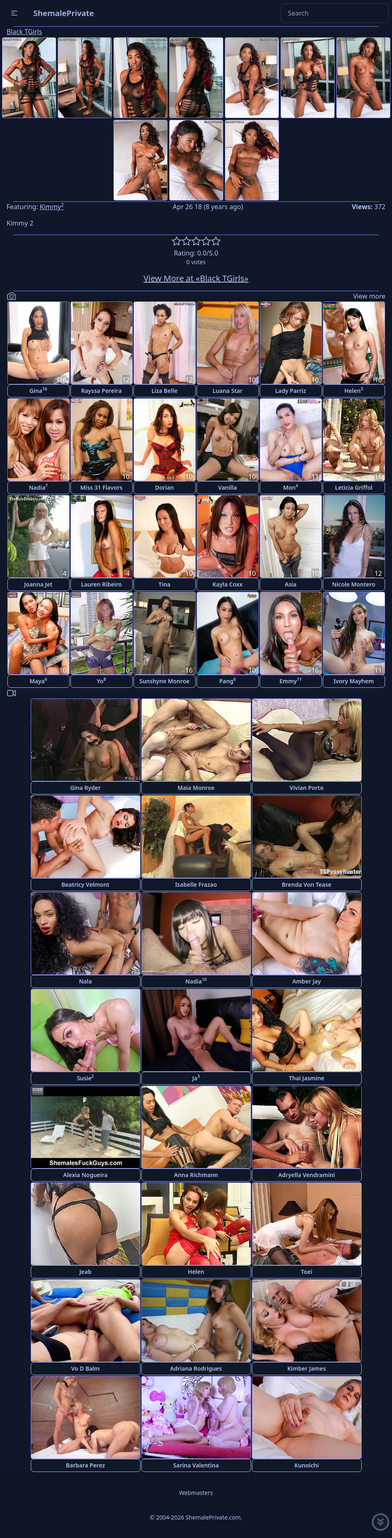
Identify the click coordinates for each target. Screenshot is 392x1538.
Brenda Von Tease (306, 884)
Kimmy (52, 206)
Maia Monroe (195, 788)
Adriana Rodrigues (196, 1368)
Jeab (85, 1272)
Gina (38, 390)
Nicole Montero (353, 584)
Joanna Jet (38, 584)
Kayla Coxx (228, 584)
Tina (164, 584)
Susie (85, 1077)
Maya (38, 680)
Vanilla (227, 487)
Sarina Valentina (196, 1465)
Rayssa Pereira (101, 391)
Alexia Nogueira (85, 1175)
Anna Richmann (196, 1175)
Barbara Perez (85, 1465)
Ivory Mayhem (353, 681)
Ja (196, 1077)
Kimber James (306, 1368)
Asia (290, 584)
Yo (101, 680)
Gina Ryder (85, 788)
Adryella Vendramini (306, 1175)
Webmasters (196, 1493)
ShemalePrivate (63, 12)
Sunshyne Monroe (164, 681)
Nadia (38, 487)
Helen (353, 390)
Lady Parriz (290, 391)
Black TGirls (24, 31)
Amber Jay (306, 981)
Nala (85, 981)
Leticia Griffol (353, 487)
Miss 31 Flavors (101, 487)
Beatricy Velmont (85, 884)
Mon (290, 487)
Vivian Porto (307, 788)
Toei (307, 1272)
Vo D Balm (85, 1368)
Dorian (164, 487)
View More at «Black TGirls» (196, 278)
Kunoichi (307, 1465)
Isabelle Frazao (196, 884)
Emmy (290, 680)
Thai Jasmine (306, 1078)
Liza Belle (165, 391)
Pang (227, 680)
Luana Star (227, 391)
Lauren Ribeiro (101, 584)
